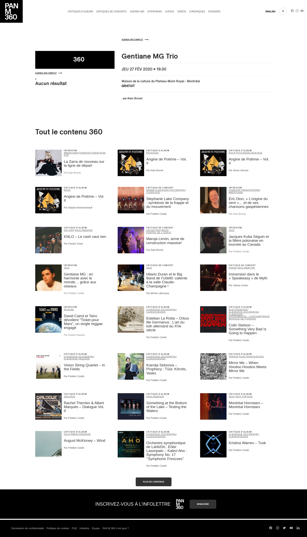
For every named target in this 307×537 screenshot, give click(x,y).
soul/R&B (81, 230)
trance (233, 357)
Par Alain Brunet (72, 172)
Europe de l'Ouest (159, 233)
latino (150, 230)
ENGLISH (270, 11)
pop (66, 155)
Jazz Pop (241, 397)
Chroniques (197, 11)
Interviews (154, 11)
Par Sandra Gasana (74, 335)
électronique (238, 310)
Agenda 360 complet (48, 73)
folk (67, 434)
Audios (169, 11)
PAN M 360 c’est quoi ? (115, 528)
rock (149, 153)
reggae (69, 310)
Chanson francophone (244, 190)
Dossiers (214, 11)
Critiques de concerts (111, 11)
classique (153, 192)
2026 (156, 153)
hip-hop (69, 230)
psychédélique (246, 153)
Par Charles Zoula (73, 243)
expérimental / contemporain (249, 316)
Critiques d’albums (80, 11)
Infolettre (84, 528)
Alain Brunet (135, 98)
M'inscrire (203, 504)
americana (71, 153)
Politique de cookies (58, 528)
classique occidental (170, 190)
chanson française (92, 153)
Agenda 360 (137, 11)
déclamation (246, 268)
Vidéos (181, 11)
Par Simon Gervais (238, 170)
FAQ (74, 528)
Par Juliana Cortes (238, 285)
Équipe (96, 528)
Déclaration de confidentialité (27, 528)
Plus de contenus (153, 482)
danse (150, 190)
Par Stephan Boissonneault (78, 207)
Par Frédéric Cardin (156, 214)
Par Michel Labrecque (157, 293)
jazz (232, 230)
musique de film (239, 319)
